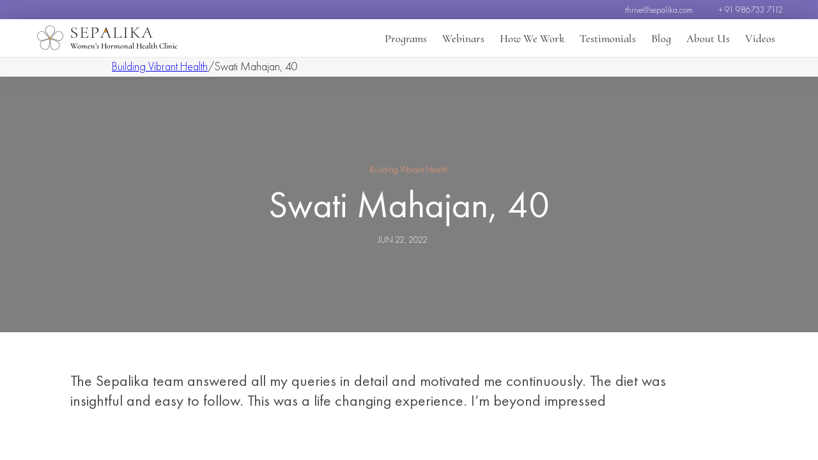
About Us (708, 38)
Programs (406, 38)
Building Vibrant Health (160, 66)
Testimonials (608, 38)
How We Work (532, 38)
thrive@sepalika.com (659, 9)
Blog (661, 38)
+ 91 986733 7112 (750, 9)
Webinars (463, 38)
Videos (760, 38)
